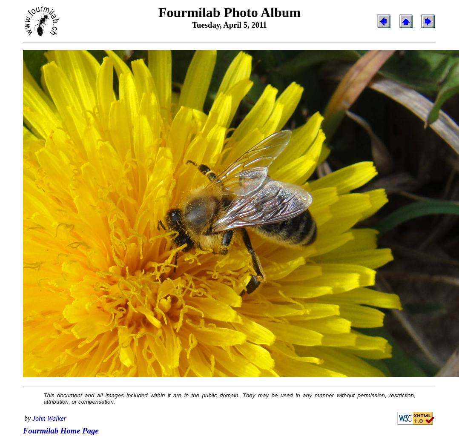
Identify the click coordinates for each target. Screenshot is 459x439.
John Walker (49, 418)
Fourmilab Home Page (61, 430)
